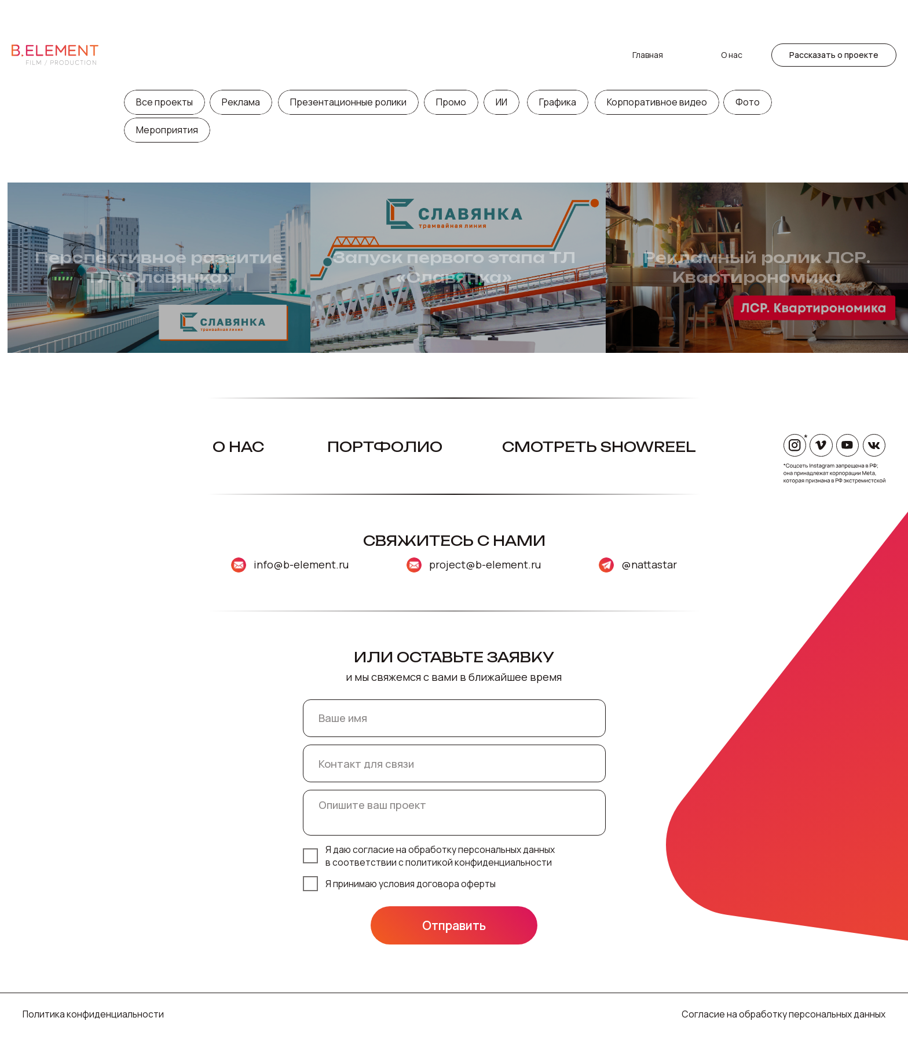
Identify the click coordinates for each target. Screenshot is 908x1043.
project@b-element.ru (485, 564)
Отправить (454, 925)
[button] (833, 14)
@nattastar (649, 564)
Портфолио (384, 447)
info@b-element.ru (301, 564)
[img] (414, 564)
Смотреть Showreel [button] (599, 447)
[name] (454, 718)
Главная (647, 14)
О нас (731, 14)
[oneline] (454, 763)
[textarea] (454, 812)
